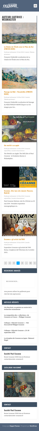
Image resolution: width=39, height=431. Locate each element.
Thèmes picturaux (9, 99)
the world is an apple (11, 145)
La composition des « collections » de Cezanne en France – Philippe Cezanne (17, 316)
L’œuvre (27, 52)
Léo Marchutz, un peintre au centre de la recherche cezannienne (18, 308)
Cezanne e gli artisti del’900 (14, 239)
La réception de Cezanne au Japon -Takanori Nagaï (19, 339)
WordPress (33, 426)
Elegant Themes (15, 426)
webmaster (13, 52)
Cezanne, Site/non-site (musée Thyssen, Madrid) (18, 192)
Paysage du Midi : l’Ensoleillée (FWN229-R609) (18, 93)
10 (30, 263)
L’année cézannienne (17, 150)
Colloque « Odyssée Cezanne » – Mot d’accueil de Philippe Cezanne (16, 324)
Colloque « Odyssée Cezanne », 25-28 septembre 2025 (16, 331)
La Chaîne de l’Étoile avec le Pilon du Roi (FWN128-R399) (18, 48)
